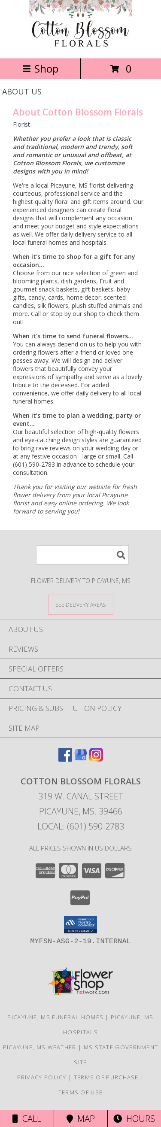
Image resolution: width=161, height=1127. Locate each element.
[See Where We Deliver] (80, 604)
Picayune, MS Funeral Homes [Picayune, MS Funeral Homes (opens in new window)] (55, 1017)
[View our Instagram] (96, 759)
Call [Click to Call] (26, 1118)
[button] (80, 924)
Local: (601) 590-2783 (80, 826)
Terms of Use (80, 1092)
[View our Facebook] (65, 759)
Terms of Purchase (106, 1077)
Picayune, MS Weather (39, 1047)
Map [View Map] (81, 1118)
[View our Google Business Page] (81, 759)
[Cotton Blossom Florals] (80, 46)
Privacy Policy (42, 1077)
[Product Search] (82, 555)
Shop (40, 68)
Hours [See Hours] (134, 1118)
